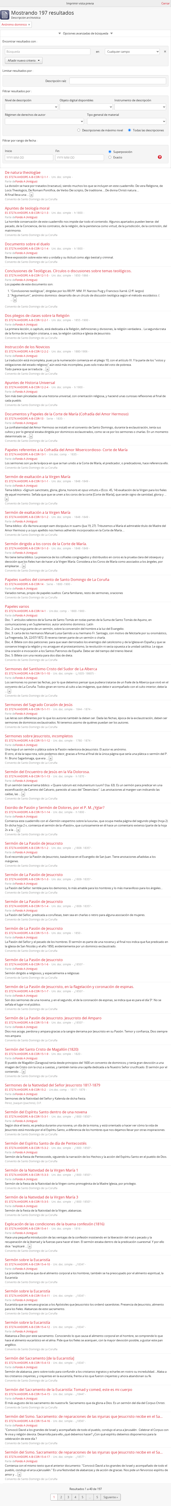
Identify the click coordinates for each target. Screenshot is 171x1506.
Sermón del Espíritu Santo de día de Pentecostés (46, 1143)
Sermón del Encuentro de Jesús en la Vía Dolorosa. (47, 771)
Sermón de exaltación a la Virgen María (37, 476)
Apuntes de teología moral (27, 208)
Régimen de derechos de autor (25, 115)
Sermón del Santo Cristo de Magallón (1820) (41, 1049)
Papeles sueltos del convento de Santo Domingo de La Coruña (57, 579)
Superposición (120, 152)
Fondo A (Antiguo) (26, 181)
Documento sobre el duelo (27, 244)
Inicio (8, 151)
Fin (57, 151)
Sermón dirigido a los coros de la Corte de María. (46, 543)
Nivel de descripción (18, 100)
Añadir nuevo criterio (24, 60)
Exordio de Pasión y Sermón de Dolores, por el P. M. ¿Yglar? (54, 807)
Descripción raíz (55, 81)
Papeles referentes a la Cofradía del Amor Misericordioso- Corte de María (66, 449)
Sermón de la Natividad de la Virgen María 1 (41, 1170)
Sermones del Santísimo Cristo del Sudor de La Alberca (51, 668)
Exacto (115, 157)
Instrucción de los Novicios (27, 346)
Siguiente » (111, 1497)
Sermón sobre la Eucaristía (27, 1259)
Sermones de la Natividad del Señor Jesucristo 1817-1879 (52, 1085)
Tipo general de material (103, 115)
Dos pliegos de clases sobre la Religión (37, 315)
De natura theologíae (23, 172)
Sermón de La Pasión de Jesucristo (34, 843)
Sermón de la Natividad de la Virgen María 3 (41, 1197)
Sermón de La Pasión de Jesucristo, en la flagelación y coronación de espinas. (69, 986)
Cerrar (165, 3)
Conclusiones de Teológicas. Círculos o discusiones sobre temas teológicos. (68, 270)
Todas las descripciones (146, 130)
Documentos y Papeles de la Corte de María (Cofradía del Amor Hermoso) (66, 414)
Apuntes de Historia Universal (30, 382)
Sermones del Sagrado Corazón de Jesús (39, 704)
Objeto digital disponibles (76, 100)
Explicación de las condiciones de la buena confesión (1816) (54, 1224)
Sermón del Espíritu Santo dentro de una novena (46, 1112)
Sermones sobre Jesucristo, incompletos (39, 736)
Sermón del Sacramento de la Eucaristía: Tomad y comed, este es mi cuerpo (68, 1389)
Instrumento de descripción (132, 100)
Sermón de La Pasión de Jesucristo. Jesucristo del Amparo (53, 1018)
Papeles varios (17, 606)
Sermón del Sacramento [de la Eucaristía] (39, 1358)
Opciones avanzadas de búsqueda (85, 33)
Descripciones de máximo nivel (100, 130)
